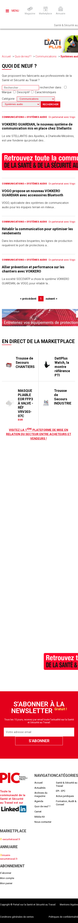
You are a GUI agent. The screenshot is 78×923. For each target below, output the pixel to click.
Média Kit (39, 816)
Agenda (38, 801)
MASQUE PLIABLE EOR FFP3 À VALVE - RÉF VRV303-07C (25, 403)
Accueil (6, 56)
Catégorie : (28, 98)
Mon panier (6, 883)
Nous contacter (42, 821)
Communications (46, 56)
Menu (12, 10)
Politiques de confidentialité (63, 917)
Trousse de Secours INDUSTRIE (62, 397)
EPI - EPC (60, 790)
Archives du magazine (40, 794)
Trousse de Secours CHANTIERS (25, 362)
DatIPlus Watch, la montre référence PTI (62, 366)
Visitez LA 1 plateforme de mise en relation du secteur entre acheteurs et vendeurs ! (38, 434)
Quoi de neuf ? (23, 56)
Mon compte (7, 878)
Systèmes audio (36, 117)
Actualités (39, 787)
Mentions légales (69, 904)
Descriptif (21, 92)
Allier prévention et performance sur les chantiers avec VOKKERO (33, 269)
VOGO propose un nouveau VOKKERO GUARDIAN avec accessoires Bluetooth (32, 193)
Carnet (37, 811)
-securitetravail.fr (10, 839)
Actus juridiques (65, 796)
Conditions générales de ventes (17, 917)
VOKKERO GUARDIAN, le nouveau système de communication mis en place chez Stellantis (37, 126)
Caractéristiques (43, 92)
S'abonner (5, 873)
